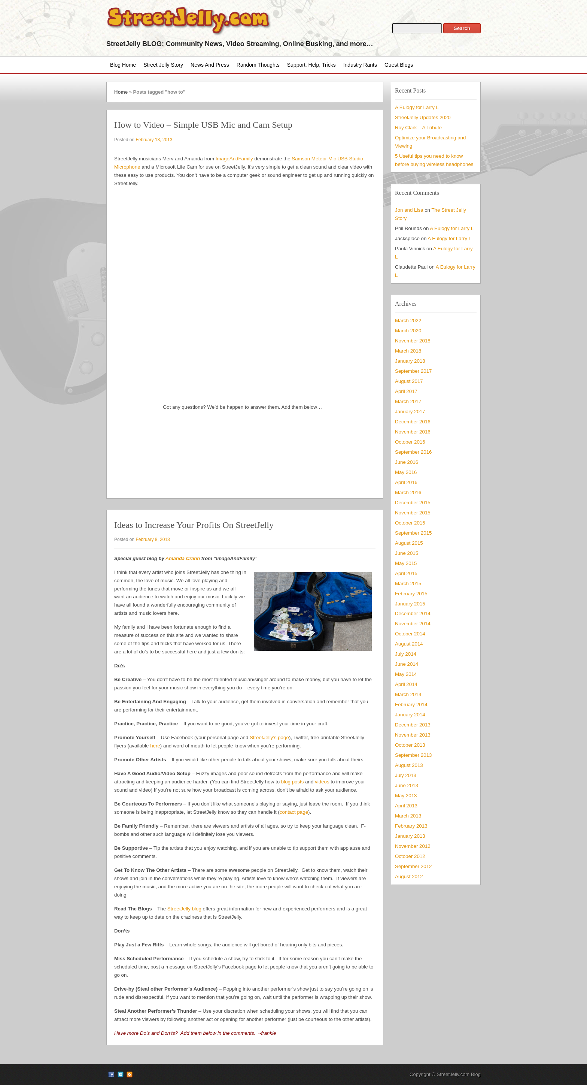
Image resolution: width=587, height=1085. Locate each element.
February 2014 (411, 704)
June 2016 (406, 462)
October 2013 (410, 745)
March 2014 (408, 694)
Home (121, 92)
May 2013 (406, 795)
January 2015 (410, 604)
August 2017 (409, 381)
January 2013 (410, 836)
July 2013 (405, 775)
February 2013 (411, 826)
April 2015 (406, 573)
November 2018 (413, 341)
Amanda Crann (182, 558)
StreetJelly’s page (269, 737)
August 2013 (409, 765)
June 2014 (406, 664)
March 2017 (408, 401)
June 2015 (406, 553)
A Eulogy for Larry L (417, 107)
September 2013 (413, 755)
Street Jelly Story (163, 65)
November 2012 (413, 846)
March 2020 (408, 330)
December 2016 (413, 421)
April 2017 (406, 391)
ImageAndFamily (234, 158)
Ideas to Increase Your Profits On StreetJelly (194, 525)
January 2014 (410, 714)
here (155, 746)
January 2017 (410, 411)
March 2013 (408, 816)
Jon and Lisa (409, 210)
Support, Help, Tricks (311, 65)
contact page (294, 812)
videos (322, 782)
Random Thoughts (258, 65)
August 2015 (409, 543)
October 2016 (410, 442)
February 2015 (411, 593)
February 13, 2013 (154, 139)
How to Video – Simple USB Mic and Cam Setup (203, 125)
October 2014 (410, 634)
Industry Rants (360, 65)
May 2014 (406, 674)
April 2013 (406, 806)
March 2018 (408, 351)
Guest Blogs (398, 65)
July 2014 (405, 654)
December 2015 (413, 502)
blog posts (292, 782)
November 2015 (413, 513)
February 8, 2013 (153, 539)
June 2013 (406, 785)
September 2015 (413, 533)
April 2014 (406, 684)
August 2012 (409, 876)
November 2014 (413, 623)
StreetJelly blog (184, 909)
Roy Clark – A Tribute (418, 127)
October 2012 (410, 856)
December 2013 (413, 725)
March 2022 (408, 320)
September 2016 (413, 452)
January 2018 (410, 361)
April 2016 (406, 482)
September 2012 (413, 866)
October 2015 (410, 523)
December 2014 (413, 613)
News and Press (210, 65)
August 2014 (409, 644)
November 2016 (413, 432)
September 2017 (413, 371)
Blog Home (123, 65)
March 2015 (408, 583)
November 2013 (413, 735)
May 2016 (406, 472)
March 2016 (408, 492)
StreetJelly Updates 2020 (423, 117)
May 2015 (406, 563)
